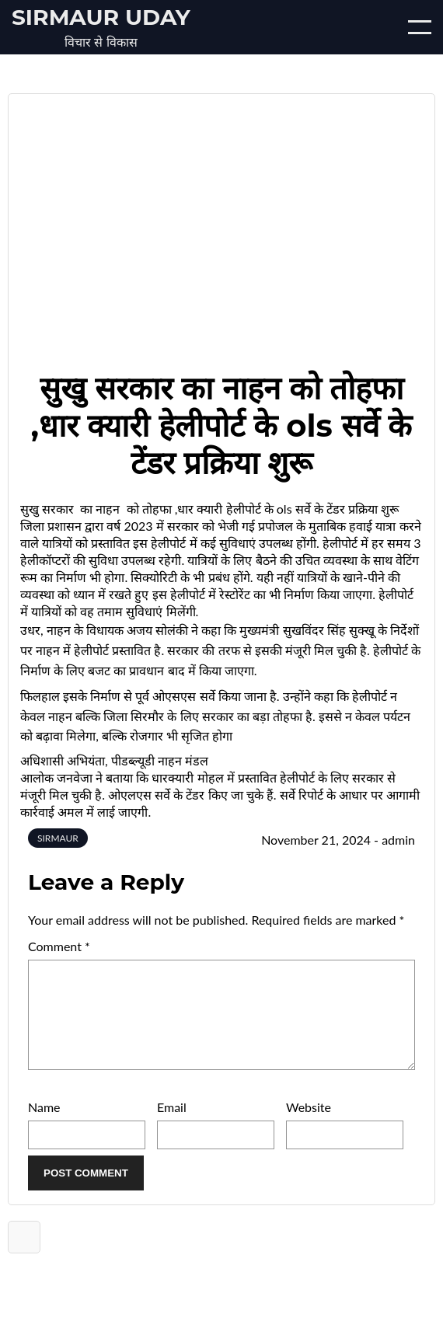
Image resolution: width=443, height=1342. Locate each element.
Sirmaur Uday (101, 17)
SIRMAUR (57, 838)
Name (44, 1125)
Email (172, 1125)
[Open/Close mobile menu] (419, 27)
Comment (59, 946)
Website (308, 1125)
